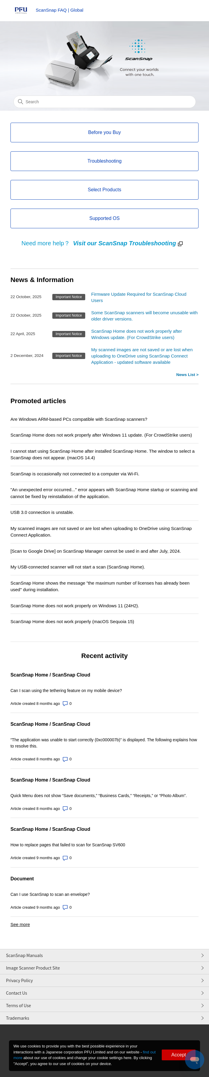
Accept (178, 1054)
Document (22, 878)
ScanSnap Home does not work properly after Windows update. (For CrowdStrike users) (136, 334)
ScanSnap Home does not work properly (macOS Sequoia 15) (72, 621)
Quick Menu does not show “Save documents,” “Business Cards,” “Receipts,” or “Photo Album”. (98, 795)
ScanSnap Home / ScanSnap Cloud (50, 674)
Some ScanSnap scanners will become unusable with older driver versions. (144, 315)
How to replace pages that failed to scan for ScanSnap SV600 (67, 844)
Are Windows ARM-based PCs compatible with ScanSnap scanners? (78, 419)
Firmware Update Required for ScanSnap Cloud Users (139, 297)
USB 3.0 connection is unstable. (42, 512)
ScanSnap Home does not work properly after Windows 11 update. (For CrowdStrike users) (101, 434)
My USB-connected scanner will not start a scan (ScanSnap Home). (77, 566)
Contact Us (16, 993)
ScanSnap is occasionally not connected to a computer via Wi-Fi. (74, 473)
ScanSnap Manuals (24, 955)
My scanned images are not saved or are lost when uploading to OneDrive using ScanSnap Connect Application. (101, 532)
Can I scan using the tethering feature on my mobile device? (66, 690)
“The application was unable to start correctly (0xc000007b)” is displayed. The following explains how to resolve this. (103, 742)
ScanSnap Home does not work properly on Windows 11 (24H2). (74, 605)
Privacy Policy (19, 980)
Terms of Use (18, 1005)
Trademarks (17, 1018)
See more (20, 924)
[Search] (105, 102)
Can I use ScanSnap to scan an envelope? (50, 894)
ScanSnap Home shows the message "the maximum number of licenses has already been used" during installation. (100, 586)
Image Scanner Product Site (33, 968)
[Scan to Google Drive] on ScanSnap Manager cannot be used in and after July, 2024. (95, 551)
